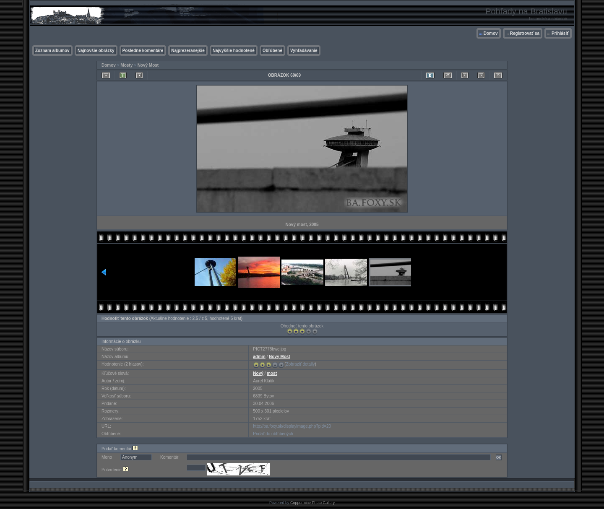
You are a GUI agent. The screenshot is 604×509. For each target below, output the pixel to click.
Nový (258, 373)
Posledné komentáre (143, 50)
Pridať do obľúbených (273, 433)
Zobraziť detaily (300, 364)
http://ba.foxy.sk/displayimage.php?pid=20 (292, 426)
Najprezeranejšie (188, 50)
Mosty (126, 65)
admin (259, 356)
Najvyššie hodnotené (234, 50)
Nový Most (148, 65)
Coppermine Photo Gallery (312, 503)
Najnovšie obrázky (96, 50)
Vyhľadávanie (304, 50)
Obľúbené (272, 50)
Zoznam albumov (52, 50)
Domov (491, 33)
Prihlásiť (560, 33)
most (272, 373)
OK (498, 457)
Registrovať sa (524, 33)
